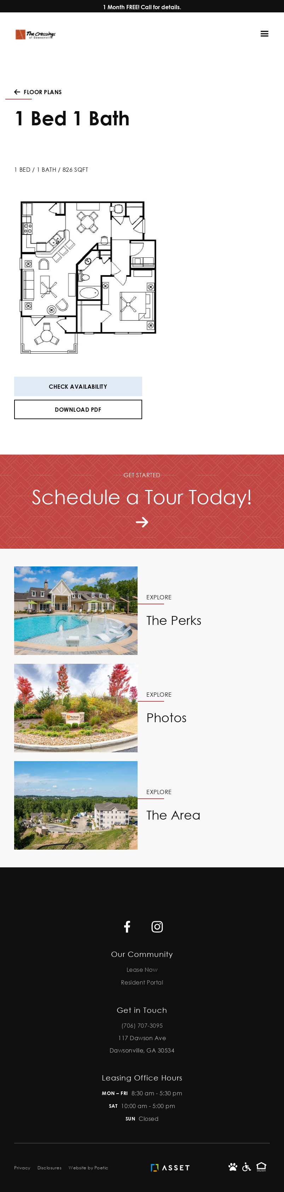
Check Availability (78, 386)
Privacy (22, 1168)
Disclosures (49, 1168)
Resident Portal (142, 982)
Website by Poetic (89, 1168)
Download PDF (78, 409)
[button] (268, 33)
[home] (35, 33)
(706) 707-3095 (142, 1025)
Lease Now (142, 969)
